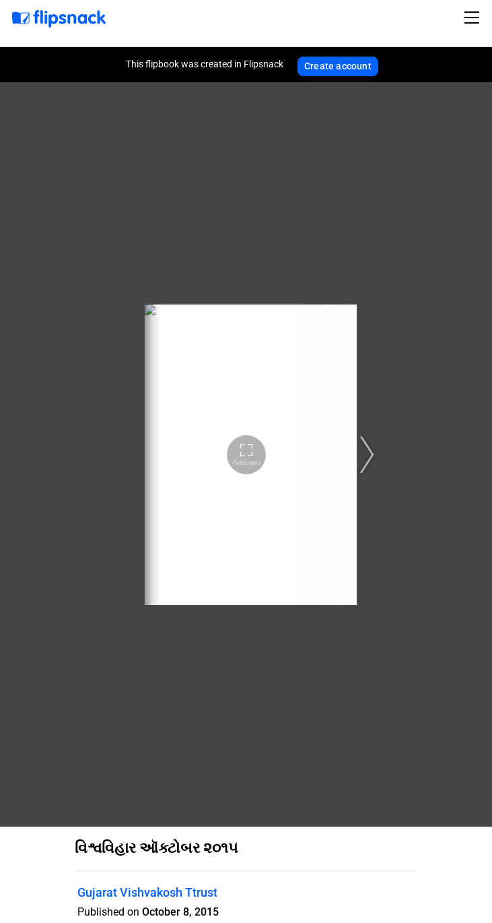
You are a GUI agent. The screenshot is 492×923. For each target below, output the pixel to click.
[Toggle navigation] (474, 17)
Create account (338, 66)
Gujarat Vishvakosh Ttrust (147, 892)
